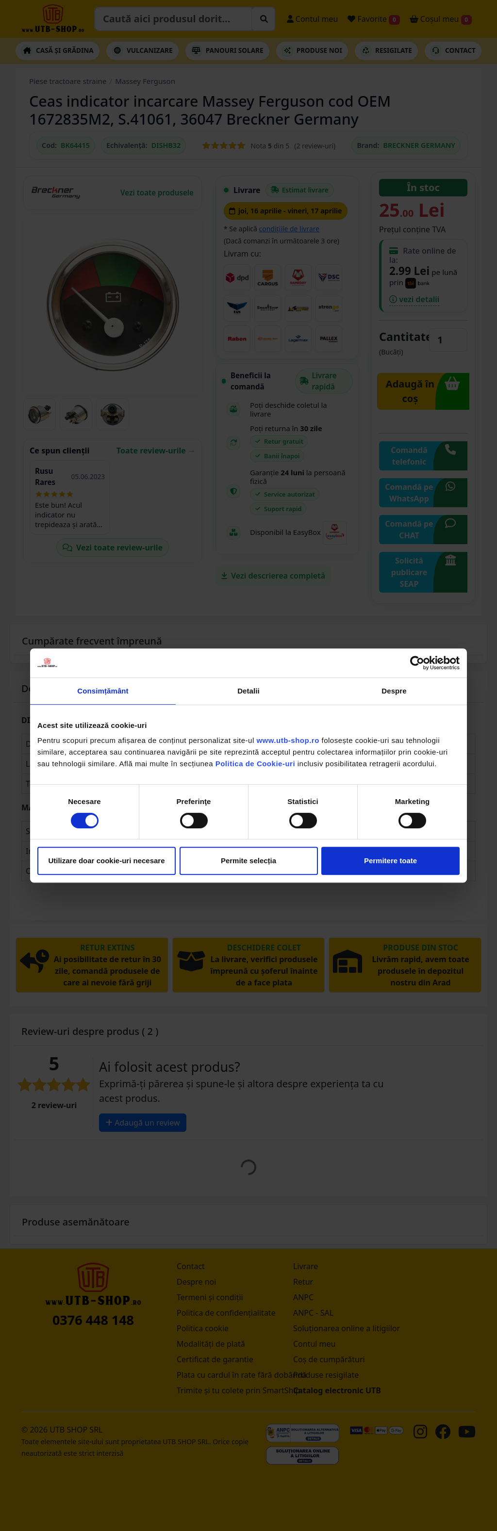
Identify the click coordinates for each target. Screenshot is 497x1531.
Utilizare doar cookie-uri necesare (106, 860)
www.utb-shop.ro (287, 740)
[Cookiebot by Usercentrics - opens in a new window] (417, 663)
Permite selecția (248, 860)
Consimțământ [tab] (102, 691)
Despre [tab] (393, 691)
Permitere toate (390, 860)
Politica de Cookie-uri (255, 763)
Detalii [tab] (248, 691)
